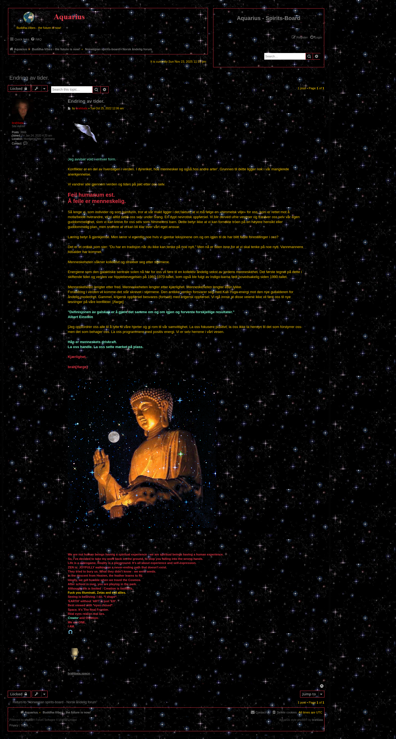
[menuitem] (316, 37)
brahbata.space (79, 673)
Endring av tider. (29, 78)
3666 (23, 132)
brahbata (17, 122)
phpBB (29, 720)
